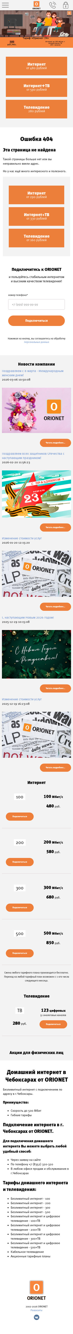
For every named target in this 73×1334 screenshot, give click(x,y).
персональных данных (36, 342)
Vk (37, 1317)
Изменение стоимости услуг (22, 538)
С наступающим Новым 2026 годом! (28, 617)
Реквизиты (36, 1310)
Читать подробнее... (55, 442)
